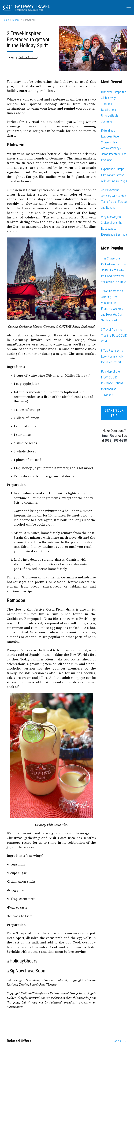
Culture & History (28, 57)
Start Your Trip (114, 413)
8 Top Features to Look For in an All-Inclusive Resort (112, 356)
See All (119, 1041)
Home (6, 19)
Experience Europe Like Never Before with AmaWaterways (114, 175)
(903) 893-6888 (116, 440)
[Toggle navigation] (128, 7)
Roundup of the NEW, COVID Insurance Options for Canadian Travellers (112, 383)
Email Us (108, 435)
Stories (16, 19)
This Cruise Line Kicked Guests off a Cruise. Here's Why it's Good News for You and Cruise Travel (114, 270)
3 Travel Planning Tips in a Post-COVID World (114, 335)
